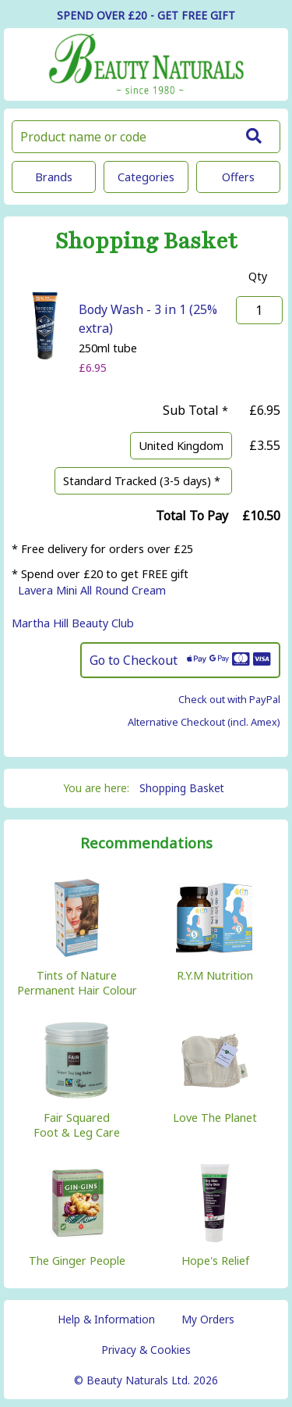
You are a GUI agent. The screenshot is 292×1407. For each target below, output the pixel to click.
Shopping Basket (181, 787)
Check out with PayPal (229, 699)
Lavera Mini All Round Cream (92, 590)
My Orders (207, 1319)
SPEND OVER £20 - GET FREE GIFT (146, 15)
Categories (146, 177)
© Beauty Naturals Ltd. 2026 (146, 1380)
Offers (238, 177)
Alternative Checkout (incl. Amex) (204, 722)
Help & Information (106, 1319)
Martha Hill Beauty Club (73, 623)
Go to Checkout (180, 660)
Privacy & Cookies (146, 1349)
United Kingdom (181, 445)
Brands (53, 177)
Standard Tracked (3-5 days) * (143, 480)
